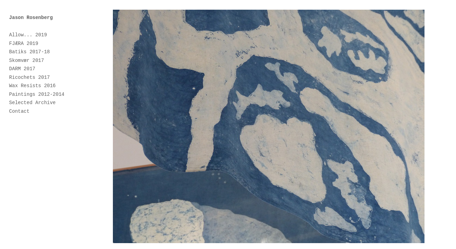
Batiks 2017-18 (29, 52)
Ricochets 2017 (29, 77)
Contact (19, 111)
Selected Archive (32, 102)
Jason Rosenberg (31, 17)
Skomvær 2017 (26, 60)
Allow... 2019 (28, 35)
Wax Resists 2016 (32, 86)
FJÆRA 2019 (23, 43)
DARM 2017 (22, 69)
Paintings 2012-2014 (36, 94)
